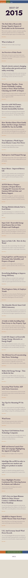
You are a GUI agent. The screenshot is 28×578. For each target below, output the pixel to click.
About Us (14, 574)
